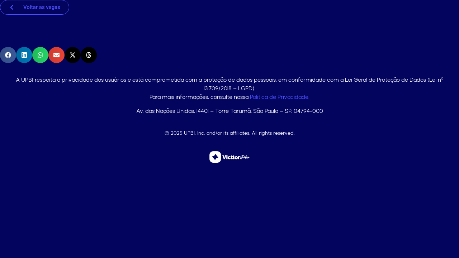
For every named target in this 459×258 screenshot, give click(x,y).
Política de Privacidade (279, 97)
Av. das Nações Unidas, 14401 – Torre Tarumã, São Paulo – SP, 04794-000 (229, 111)
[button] (8, 55)
